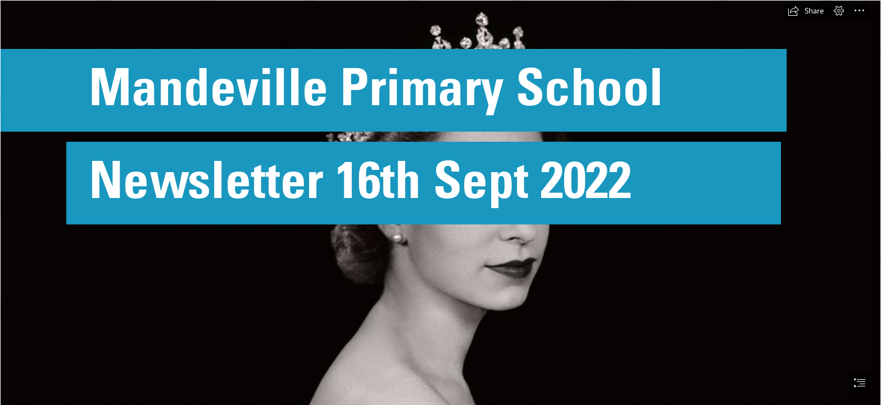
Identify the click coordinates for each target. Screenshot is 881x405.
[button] (805, 11)
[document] (440, 202)
